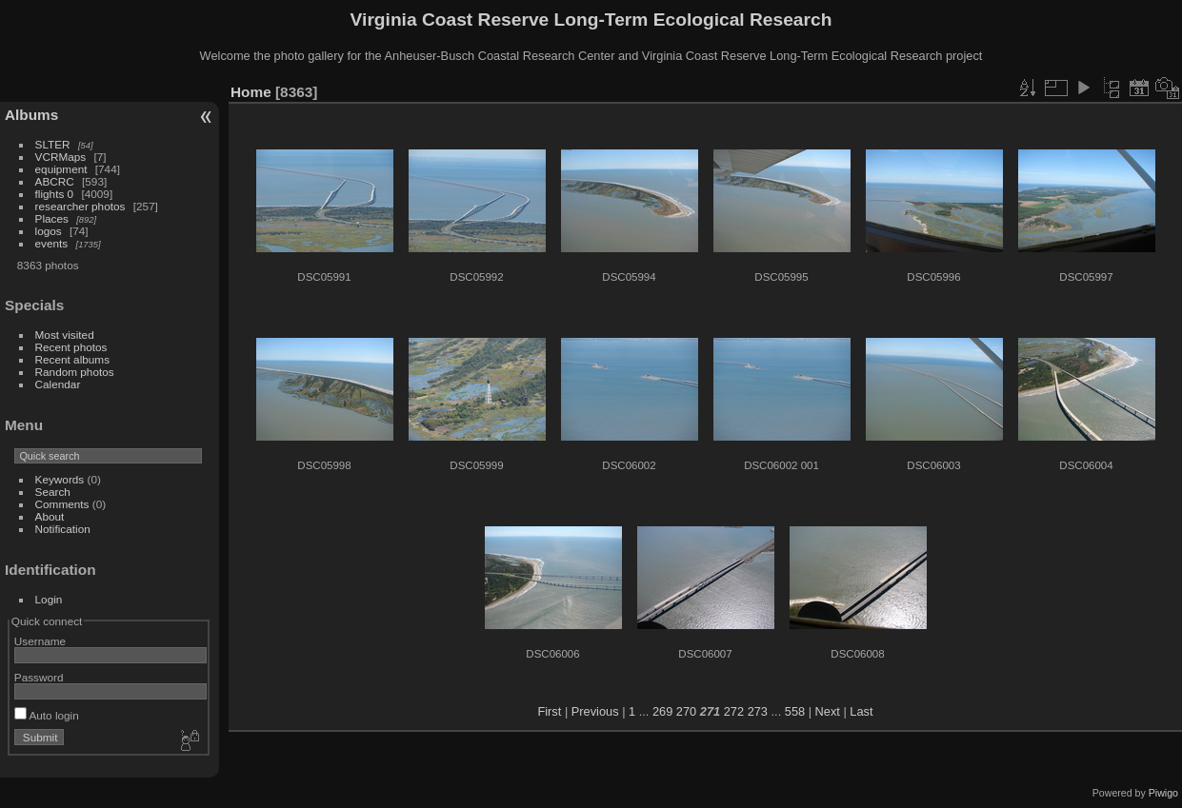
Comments (62, 504)
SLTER (52, 144)
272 (734, 711)
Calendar (58, 384)
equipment (61, 169)
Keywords (60, 479)
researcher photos (80, 206)
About (50, 516)
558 (795, 711)
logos (48, 231)
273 (758, 711)
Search (52, 491)
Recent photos (71, 347)
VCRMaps (61, 156)
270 (686, 711)
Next (827, 711)
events (52, 243)
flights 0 (54, 193)
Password (39, 677)
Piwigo (1163, 792)
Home (250, 92)
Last (861, 711)
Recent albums (72, 359)
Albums (31, 115)
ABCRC (54, 181)
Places (52, 218)
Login (49, 599)
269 (662, 711)
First (549, 711)
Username (40, 641)
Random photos (74, 371)
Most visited (64, 334)
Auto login (46, 715)
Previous (595, 711)
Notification (62, 528)
